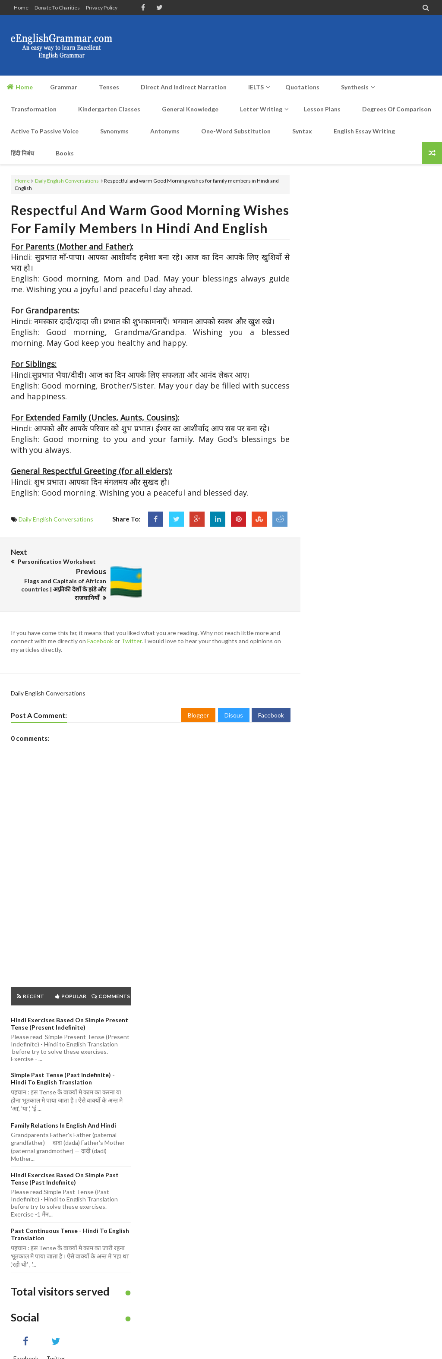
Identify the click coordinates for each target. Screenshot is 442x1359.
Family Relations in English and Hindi (63, 1105)
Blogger (198, 695)
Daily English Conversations (67, 180)
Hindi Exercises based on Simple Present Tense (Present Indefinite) (69, 1003)
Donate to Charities (57, 7)
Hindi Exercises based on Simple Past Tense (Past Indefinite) (65, 1158)
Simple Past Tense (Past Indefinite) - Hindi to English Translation (63, 1059)
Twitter (131, 621)
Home (21, 7)
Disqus (233, 695)
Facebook (100, 621)
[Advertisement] (274, 45)
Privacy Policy (101, 7)
